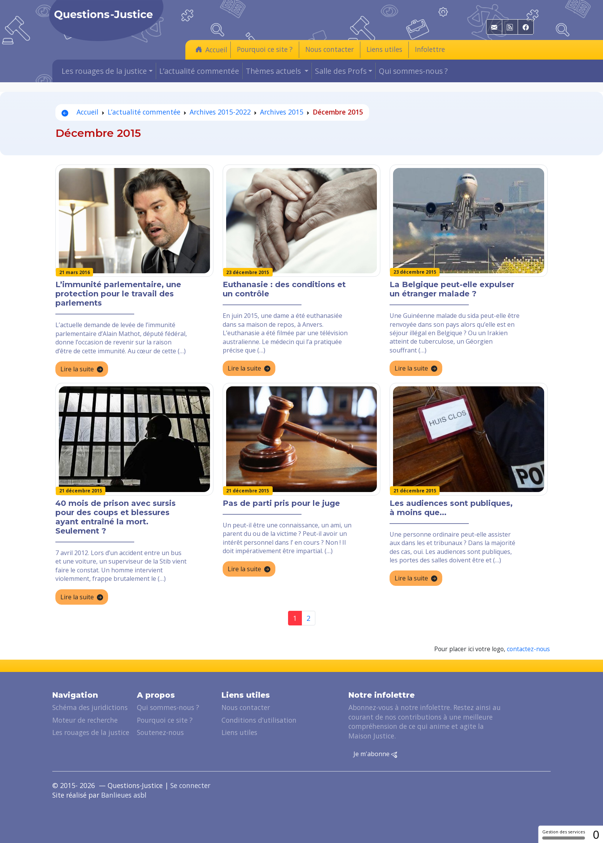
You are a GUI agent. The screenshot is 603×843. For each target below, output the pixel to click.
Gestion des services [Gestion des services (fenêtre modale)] (563, 834)
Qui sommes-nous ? (413, 71)
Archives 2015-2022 (220, 111)
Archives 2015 (281, 111)
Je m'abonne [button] (375, 754)
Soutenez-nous (160, 732)
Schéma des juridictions (90, 707)
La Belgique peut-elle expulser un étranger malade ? (452, 289)
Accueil (211, 49)
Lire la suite (81, 369)
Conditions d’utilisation (259, 720)
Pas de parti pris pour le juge (281, 503)
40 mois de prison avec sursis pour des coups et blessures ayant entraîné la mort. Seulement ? (115, 517)
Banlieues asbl (124, 795)
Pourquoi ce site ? (265, 49)
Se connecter (190, 785)
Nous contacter (329, 49)
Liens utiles (384, 49)
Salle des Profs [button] (340, 71)
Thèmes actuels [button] (274, 71)
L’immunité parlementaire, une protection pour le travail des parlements (118, 294)
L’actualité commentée (199, 71)
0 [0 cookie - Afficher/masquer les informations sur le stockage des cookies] (596, 834)
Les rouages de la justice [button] (104, 71)
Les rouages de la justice (90, 732)
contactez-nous (528, 649)
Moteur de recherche (85, 720)
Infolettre (430, 49)
